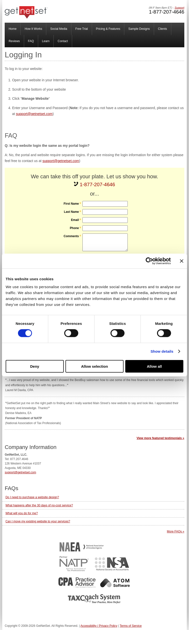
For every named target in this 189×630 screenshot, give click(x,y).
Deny (34, 366)
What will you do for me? (21, 513)
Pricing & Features (108, 29)
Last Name (71, 212)
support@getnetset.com (34, 114)
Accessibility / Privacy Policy (98, 626)
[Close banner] (181, 261)
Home (12, 29)
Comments (71, 236)
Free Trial (81, 29)
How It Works (33, 29)
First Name (71, 203)
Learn (46, 41)
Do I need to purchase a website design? (32, 497)
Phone (74, 228)
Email (75, 220)
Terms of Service (131, 626)
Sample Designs (139, 29)
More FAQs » (175, 531)
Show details (162, 351)
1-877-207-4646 (166, 12)
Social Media (58, 29)
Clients (162, 29)
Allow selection (94, 366)
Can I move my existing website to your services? (37, 521)
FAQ (31, 41)
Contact (63, 41)
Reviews (14, 41)
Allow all (154, 366)
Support (179, 7)
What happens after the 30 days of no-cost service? (39, 505)
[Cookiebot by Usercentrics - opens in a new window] (149, 261)
